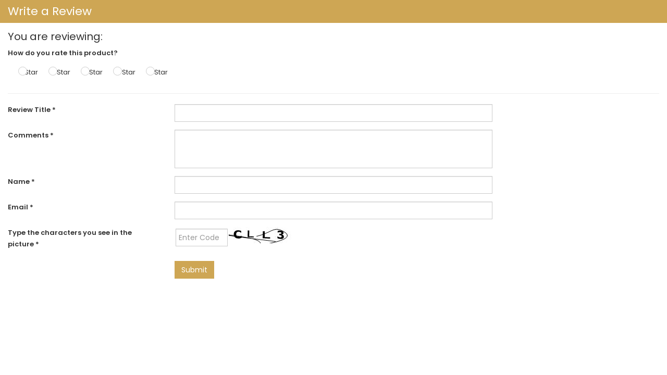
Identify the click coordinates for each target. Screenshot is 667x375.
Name (21, 181)
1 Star (29, 72)
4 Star (125, 72)
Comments (31, 135)
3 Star (93, 72)
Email (20, 207)
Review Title (32, 110)
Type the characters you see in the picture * (70, 238)
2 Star (60, 72)
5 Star (158, 72)
